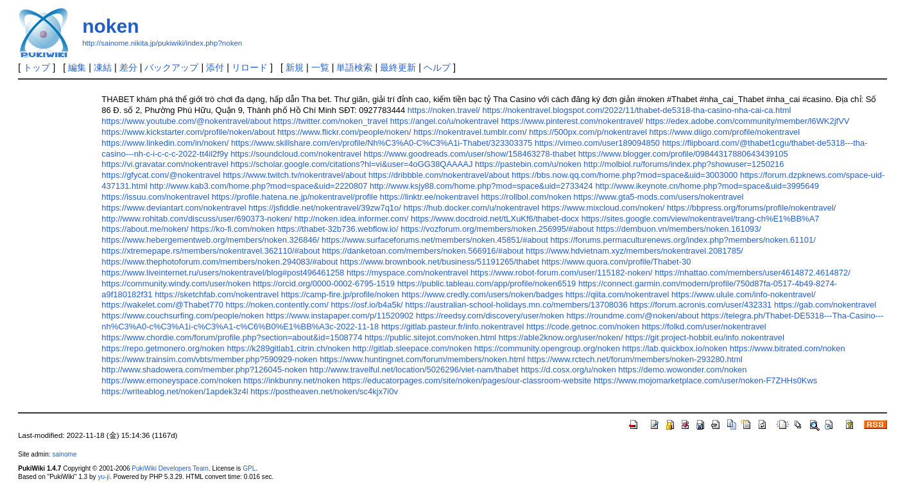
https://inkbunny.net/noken (291, 380)
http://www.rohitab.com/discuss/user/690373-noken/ (196, 218)
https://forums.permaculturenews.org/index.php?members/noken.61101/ (682, 240)
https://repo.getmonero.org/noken (163, 348)
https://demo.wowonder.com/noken (682, 369)
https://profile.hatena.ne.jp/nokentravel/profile (295, 197)
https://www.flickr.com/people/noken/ (344, 132)
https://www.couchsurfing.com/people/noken (182, 315)
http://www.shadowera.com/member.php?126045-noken (204, 369)
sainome (64, 454)
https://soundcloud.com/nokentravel (295, 154)
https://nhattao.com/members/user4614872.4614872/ (752, 272)
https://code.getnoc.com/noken (582, 326)
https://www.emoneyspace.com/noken (171, 380)
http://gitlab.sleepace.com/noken (412, 348)
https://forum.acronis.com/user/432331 (700, 304)
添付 (215, 67)
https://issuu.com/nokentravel (155, 197)
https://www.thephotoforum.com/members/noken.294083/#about (219, 261)
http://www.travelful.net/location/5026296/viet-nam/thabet (413, 369)
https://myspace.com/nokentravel (407, 272)
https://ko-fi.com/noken (232, 229)
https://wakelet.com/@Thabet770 (162, 304)
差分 (128, 67)
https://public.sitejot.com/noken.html (430, 337)
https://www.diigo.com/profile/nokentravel (725, 132)
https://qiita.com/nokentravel (617, 294)
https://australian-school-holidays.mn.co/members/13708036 (516, 304)
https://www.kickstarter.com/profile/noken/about (188, 132)
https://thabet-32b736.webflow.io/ (337, 229)
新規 (295, 67)
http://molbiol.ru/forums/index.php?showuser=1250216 (683, 164)
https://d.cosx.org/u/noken (568, 369)
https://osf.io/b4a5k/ (366, 304)
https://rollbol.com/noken (526, 197)
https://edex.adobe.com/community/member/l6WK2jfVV (748, 121)
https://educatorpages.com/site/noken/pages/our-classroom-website (466, 380)
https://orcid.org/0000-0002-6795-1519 (324, 283)
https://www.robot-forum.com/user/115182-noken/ (561, 272)
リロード (250, 67)
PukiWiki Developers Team (170, 468)
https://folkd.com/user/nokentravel (704, 326)
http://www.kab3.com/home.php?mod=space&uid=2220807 (258, 186)
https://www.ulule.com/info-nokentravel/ (743, 294)
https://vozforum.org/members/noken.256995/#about (497, 229)
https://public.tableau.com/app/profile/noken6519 (486, 283)
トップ (36, 67)
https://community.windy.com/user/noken (175, 283)
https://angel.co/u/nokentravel (444, 121)
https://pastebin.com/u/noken (528, 164)
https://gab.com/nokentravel (825, 304)
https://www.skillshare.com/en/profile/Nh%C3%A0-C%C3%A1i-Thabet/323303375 (381, 143)
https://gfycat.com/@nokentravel (160, 175)
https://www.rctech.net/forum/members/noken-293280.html (635, 359)
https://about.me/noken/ (144, 229)
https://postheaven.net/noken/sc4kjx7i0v (324, 391)
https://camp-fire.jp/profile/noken (340, 294)
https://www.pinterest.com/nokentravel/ (572, 121)
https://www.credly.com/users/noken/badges (483, 294)
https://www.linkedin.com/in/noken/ (164, 143)
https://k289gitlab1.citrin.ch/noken (288, 348)
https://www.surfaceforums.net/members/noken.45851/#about (435, 240)
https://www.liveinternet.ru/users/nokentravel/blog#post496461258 (222, 272)
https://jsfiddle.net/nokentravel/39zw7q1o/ (324, 208)
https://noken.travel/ (444, 110)
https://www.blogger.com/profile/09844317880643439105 (683, 154)
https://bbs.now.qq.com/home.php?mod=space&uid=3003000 (624, 175)
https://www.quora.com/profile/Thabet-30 (616, 261)
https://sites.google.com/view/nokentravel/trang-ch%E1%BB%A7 (701, 218)
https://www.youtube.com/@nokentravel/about (186, 121)
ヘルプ (437, 67)
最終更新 (398, 67)
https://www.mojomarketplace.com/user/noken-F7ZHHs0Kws (705, 380)
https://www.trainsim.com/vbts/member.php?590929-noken (209, 359)
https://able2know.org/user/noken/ (561, 337)
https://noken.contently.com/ (276, 304)
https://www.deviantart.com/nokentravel (173, 208)
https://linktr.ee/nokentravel (429, 197)
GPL (249, 468)
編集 (77, 67)
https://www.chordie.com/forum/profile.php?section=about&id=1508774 (231, 337)
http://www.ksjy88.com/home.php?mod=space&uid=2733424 (481, 186)
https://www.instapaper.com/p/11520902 (340, 315)
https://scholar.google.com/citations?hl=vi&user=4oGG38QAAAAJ (351, 164)
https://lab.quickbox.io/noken (675, 348)
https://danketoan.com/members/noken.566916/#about (423, 251)
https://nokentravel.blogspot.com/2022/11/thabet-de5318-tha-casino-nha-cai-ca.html (637, 110)
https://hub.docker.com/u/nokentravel (471, 208)
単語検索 (354, 67)
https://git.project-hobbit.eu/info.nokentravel (704, 337)
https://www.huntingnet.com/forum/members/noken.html (422, 359)
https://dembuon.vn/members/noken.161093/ (678, 229)
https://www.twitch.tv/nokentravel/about (294, 175)
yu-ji (103, 476)
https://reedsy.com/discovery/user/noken (490, 315)
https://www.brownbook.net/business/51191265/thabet (439, 261)
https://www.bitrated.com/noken (787, 348)
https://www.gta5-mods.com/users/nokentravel (659, 197)
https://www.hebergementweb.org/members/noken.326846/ (210, 240)
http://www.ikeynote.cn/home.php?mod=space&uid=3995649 (707, 186)
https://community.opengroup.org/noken (547, 348)
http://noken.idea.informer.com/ (352, 218)
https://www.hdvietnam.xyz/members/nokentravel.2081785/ (634, 251)
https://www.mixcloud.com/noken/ (603, 208)
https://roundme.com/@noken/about (632, 315)
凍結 (103, 67)
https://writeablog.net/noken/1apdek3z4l (174, 391)
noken (110, 26)
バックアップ (171, 67)
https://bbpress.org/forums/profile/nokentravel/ (751, 208)
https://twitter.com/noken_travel (330, 121)
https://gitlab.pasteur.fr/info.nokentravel (452, 326)
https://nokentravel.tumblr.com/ (469, 132)
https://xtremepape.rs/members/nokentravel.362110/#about (210, 251)
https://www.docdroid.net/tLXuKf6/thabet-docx (495, 218)
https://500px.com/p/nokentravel (588, 132)
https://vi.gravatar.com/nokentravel (164, 164)
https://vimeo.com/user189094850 (597, 143)
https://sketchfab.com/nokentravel (217, 294)
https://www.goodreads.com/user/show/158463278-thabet (470, 154)
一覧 (320, 67)
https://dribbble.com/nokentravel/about (439, 175)
